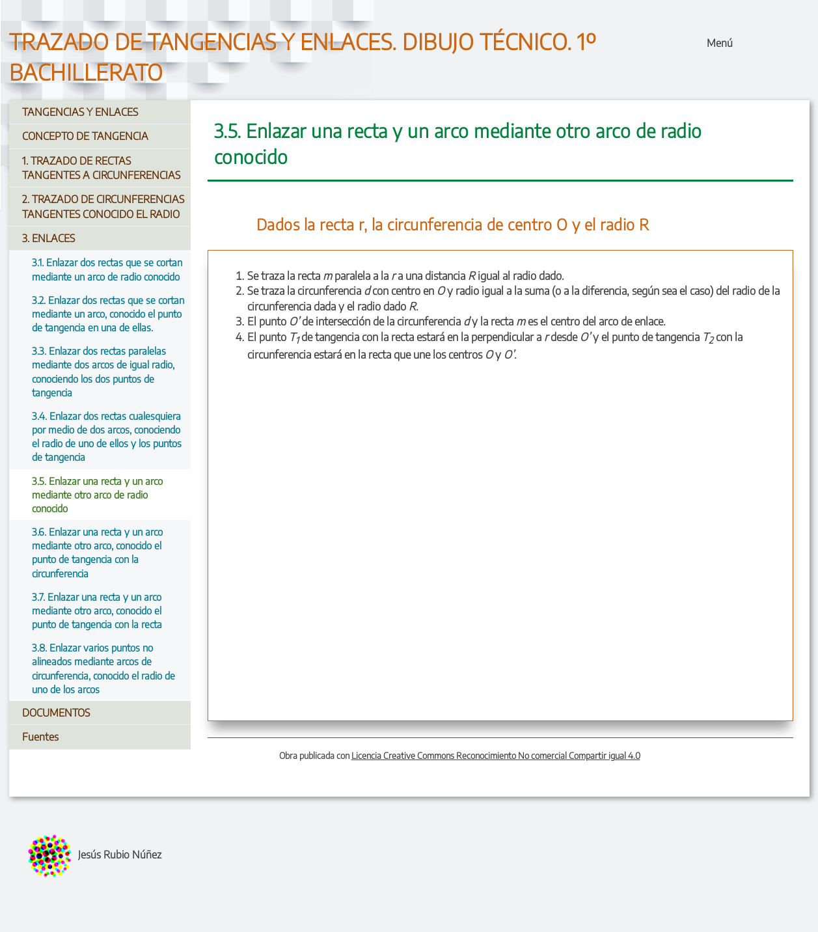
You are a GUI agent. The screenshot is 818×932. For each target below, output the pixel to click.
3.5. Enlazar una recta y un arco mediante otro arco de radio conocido (97, 494)
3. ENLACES (48, 238)
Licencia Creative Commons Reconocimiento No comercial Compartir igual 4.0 (495, 755)
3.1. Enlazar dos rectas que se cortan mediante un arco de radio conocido (107, 269)
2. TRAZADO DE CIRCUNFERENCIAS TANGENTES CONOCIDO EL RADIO (103, 206)
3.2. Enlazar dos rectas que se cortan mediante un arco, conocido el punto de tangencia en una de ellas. (108, 313)
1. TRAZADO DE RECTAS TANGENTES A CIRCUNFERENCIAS (101, 168)
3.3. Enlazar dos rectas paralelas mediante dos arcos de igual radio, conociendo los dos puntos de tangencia (103, 371)
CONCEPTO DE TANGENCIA (85, 136)
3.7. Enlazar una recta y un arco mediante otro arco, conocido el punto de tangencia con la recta (97, 610)
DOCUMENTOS (56, 712)
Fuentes (40, 736)
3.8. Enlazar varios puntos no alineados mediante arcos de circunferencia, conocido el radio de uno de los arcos (103, 668)
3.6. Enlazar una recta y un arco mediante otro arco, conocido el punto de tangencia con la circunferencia (97, 552)
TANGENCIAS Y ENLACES (80, 111)
